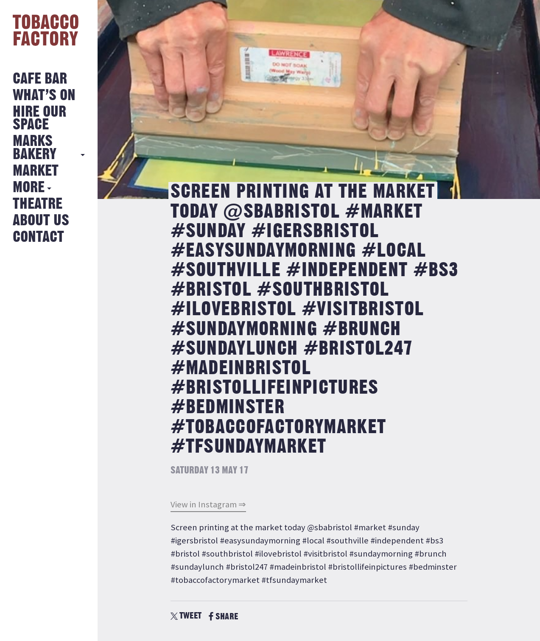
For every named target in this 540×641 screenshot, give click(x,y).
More (29, 187)
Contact (38, 237)
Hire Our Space (39, 119)
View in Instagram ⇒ (208, 504)
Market (36, 171)
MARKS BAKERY (34, 148)
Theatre (37, 204)
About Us (41, 220)
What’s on (44, 95)
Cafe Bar (40, 79)
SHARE (223, 616)
